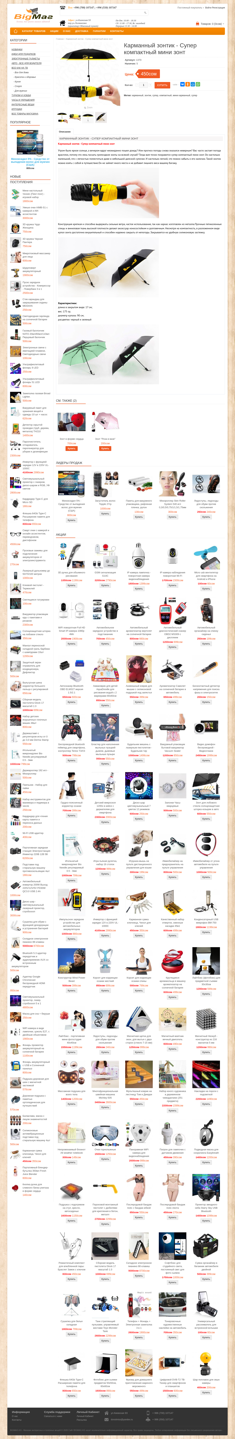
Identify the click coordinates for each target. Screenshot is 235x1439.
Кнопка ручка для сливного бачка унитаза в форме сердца (36, 1187)
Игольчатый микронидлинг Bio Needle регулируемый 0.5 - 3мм (35, 755)
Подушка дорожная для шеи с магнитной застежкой (36, 1082)
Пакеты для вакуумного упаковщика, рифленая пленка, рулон (139, 504)
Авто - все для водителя (26, 63)
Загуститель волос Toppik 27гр (105, 502)
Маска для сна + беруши (36, 1013)
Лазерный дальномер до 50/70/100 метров (36, 572)
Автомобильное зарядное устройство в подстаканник (105, 631)
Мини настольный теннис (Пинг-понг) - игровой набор (34, 194)
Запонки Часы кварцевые (172, 804)
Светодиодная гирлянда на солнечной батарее (36, 318)
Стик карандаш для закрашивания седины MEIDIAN (35, 302)
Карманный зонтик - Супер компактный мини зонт (89, 39)
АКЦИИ (54, 31)
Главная (60, 39)
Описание (65, 131)
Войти (208, 7)
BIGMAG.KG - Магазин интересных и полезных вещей (35, 1430)
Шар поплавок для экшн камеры (206, 1381)
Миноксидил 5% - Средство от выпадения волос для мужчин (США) (30, 161)
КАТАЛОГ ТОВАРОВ (33, 31)
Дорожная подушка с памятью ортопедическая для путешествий (34, 1100)
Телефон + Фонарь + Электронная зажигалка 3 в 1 (139, 1324)
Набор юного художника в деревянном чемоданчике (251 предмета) (172, 1096)
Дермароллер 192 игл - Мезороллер (35, 772)
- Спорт (17, 86)
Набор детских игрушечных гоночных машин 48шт (35, 719)
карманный (137, 95)
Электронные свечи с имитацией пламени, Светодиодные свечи (34, 350)
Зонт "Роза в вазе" (105, 439)
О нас (15, 1416)
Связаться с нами (53, 1416)
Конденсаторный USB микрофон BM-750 (206, 921)
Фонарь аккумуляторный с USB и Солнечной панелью (36, 1065)
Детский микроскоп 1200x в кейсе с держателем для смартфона (105, 807)
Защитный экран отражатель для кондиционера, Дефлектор (32, 667)
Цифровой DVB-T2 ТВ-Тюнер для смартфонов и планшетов (173, 1383)
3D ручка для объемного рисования (71, 574)
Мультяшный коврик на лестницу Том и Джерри (139, 1093)
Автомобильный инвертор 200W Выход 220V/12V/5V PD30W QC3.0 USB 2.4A (35, 886)
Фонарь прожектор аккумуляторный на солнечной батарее (33, 1048)
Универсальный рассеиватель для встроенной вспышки (206, 1324)
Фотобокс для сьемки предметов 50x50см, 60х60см (105, 1383)
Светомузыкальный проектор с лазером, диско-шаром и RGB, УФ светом (36, 483)
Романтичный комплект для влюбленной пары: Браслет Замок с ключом (71, 1266)
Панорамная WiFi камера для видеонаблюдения (139, 1152)
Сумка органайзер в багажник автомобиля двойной (206, 1266)
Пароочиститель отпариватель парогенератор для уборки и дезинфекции (35, 446)
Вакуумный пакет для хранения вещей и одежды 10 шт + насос (35, 411)
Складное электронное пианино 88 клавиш (35, 940)
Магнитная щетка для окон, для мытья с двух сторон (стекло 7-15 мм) (139, 1039)
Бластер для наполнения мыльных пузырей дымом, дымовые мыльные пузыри (105, 749)
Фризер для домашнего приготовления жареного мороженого (139, 1383)
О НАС (67, 31)
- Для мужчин (20, 91)
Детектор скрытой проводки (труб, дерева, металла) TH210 (36, 428)
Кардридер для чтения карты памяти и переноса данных (35, 819)
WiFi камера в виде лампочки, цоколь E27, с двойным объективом (36, 1031)
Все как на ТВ (20, 68)
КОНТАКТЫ (117, 31)
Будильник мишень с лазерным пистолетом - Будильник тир (139, 747)
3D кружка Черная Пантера (33, 240)
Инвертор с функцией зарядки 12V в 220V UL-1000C (36, 465)
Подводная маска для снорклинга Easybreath (206, 1151)
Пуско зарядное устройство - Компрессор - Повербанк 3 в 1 (36, 285)
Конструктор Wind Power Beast (71, 979)
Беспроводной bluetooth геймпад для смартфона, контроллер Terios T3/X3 (72, 747)
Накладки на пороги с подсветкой (206, 1093)
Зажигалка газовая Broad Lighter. (36, 395)
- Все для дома (21, 72)
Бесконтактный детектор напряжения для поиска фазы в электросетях (206, 689)
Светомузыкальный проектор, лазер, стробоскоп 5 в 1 (33, 1000)
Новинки (17, 49)
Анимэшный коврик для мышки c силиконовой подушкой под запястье (139, 689)
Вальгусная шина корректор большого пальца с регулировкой (35, 686)
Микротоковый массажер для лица (36, 255)
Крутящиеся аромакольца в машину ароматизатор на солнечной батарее (172, 982)
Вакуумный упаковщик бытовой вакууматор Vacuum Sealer (172, 747)
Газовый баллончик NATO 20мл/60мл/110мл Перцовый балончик (36, 334)
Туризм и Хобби (21, 95)
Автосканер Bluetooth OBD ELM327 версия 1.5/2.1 (71, 689)
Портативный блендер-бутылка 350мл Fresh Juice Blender (35, 1170)
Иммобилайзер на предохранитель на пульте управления (172, 864)
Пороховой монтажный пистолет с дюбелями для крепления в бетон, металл (105, 1209)
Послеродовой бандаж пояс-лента (172, 1206)
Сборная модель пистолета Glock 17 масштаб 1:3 (33, 702)
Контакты (16, 1420)
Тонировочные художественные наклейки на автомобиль (172, 1324)
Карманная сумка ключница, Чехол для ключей (34, 1154)
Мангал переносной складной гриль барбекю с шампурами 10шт (36, 649)
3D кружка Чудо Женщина (31, 226)
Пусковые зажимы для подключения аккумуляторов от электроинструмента (35, 555)
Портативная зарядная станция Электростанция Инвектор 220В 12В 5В (36, 851)
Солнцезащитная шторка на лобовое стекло (36, 633)
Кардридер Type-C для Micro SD (35, 501)
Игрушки (17, 109)
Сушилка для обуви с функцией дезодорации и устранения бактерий (35, 925)
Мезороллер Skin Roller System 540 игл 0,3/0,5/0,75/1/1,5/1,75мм (172, 504)
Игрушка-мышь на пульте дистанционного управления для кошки (139, 864)
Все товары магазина (25, 113)
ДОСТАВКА (81, 31)
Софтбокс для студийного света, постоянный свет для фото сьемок (172, 1268)
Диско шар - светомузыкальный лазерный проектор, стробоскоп (34, 906)
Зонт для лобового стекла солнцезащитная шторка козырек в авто (206, 806)
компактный (166, 95)
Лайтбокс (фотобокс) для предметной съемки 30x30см (206, 981)
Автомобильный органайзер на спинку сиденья (206, 631)
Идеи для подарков (24, 54)
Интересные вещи (23, 104)
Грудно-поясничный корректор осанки (72, 804)
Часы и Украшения (23, 100)
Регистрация (218, 7)
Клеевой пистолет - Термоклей (33, 587)
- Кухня (17, 81)
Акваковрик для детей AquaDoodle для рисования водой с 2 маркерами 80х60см (105, 691)
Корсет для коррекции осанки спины (139, 979)
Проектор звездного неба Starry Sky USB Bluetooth (206, 1208)
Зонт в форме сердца (72, 439)
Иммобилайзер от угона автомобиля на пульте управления (206, 864)
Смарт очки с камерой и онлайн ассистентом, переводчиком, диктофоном (36, 535)
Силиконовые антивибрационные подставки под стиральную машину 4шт (36, 1135)
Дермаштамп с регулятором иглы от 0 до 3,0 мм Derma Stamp (36, 736)
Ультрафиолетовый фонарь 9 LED (33, 366)
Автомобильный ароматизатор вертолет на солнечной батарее (139, 631)
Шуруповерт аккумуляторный (32, 269)
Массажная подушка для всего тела (71, 1093)
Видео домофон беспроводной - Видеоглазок (206, 747)
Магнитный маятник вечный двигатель (173, 1038)
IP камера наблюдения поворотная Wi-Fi (172, 574)
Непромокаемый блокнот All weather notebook (71, 1151)
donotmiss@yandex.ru (122, 1419)
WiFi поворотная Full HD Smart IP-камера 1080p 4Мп (71, 631)
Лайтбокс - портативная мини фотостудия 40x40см (71, 1039)
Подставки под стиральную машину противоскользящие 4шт (36, 867)
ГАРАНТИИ (99, 31)
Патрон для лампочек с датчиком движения (173, 1151)
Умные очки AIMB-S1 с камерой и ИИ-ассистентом (35, 210)
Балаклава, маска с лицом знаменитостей (35, 1118)
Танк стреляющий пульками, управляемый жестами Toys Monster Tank (105, 1326)
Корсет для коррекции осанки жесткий (105, 979)
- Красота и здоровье (24, 77)
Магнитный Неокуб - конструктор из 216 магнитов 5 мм (206, 1039)
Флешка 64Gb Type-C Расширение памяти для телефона (36, 516)
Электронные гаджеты (26, 58)
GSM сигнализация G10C (105, 574)
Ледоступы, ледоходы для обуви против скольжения (206, 504)
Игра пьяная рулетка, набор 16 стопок (105, 863)
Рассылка (82, 1420)
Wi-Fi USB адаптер (33, 833)
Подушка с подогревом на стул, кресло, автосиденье (71, 1208)
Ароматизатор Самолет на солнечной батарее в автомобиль (172, 689)
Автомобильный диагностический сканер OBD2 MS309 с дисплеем (172, 632)
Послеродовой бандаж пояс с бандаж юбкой (138, 1206)
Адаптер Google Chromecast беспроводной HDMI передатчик (34, 981)
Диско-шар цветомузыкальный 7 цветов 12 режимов (139, 806)
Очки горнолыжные (105, 1149)
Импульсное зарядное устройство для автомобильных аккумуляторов (71, 924)
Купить (71, 448)
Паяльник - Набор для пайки (35, 786)
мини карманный (181, 95)
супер (155, 95)
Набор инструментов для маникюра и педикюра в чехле (36, 802)
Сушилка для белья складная (71, 1323)
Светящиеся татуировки (36, 599)
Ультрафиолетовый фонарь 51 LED (33, 381)
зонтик (147, 95)
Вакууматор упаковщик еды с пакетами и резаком (35, 617)
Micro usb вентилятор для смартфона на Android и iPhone (206, 575)
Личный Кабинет (85, 1416)
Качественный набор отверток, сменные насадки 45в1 (172, 922)
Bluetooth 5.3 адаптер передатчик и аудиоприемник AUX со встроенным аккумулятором (30, 960)
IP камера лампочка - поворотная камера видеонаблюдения (139, 575)
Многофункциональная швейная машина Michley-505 (105, 1094)
